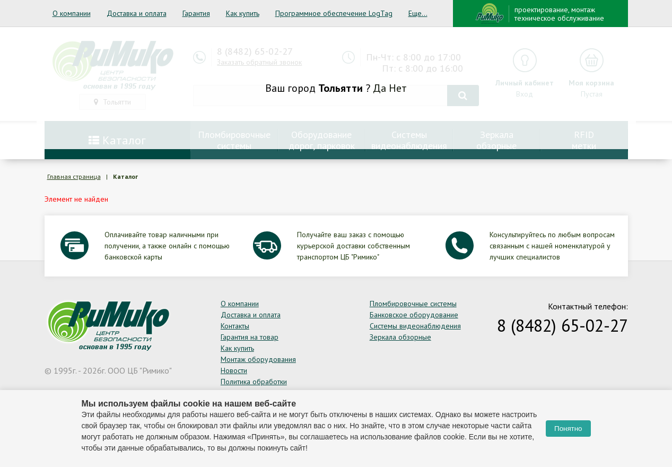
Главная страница (74, 176)
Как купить (242, 13)
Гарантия (196, 13)
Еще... (417, 13)
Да (379, 88)
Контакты (235, 326)
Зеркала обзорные (400, 337)
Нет (398, 88)
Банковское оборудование (414, 314)
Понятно (568, 429)
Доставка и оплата (137, 13)
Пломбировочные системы (413, 303)
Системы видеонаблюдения (415, 326)
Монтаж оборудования (258, 359)
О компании (72, 13)
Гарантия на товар (249, 337)
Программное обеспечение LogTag (333, 13)
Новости (234, 370)
